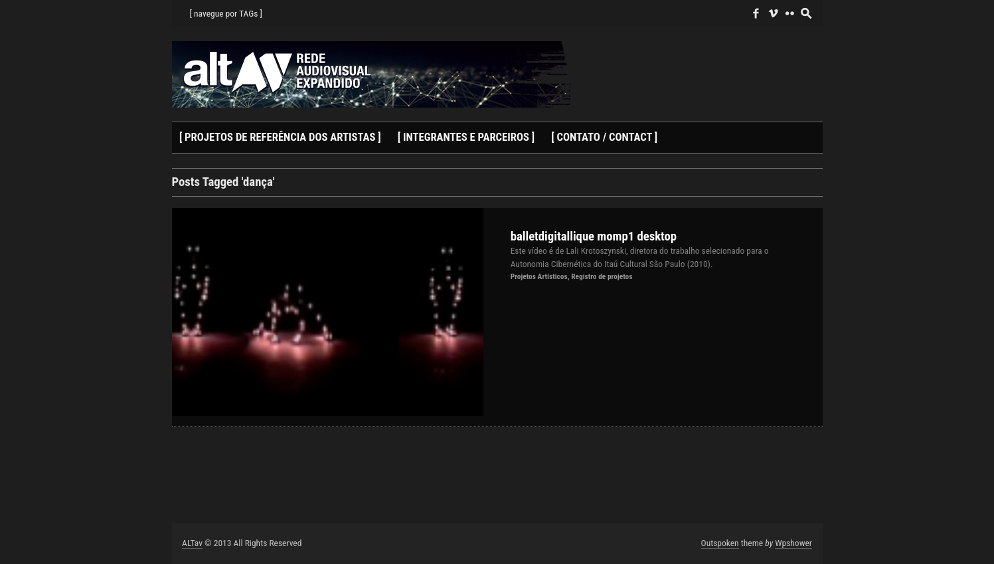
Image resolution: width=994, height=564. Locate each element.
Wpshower (793, 542)
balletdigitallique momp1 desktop (594, 236)
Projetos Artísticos (539, 276)
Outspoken (720, 542)
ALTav (192, 542)
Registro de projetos (601, 276)
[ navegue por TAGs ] (226, 13)
